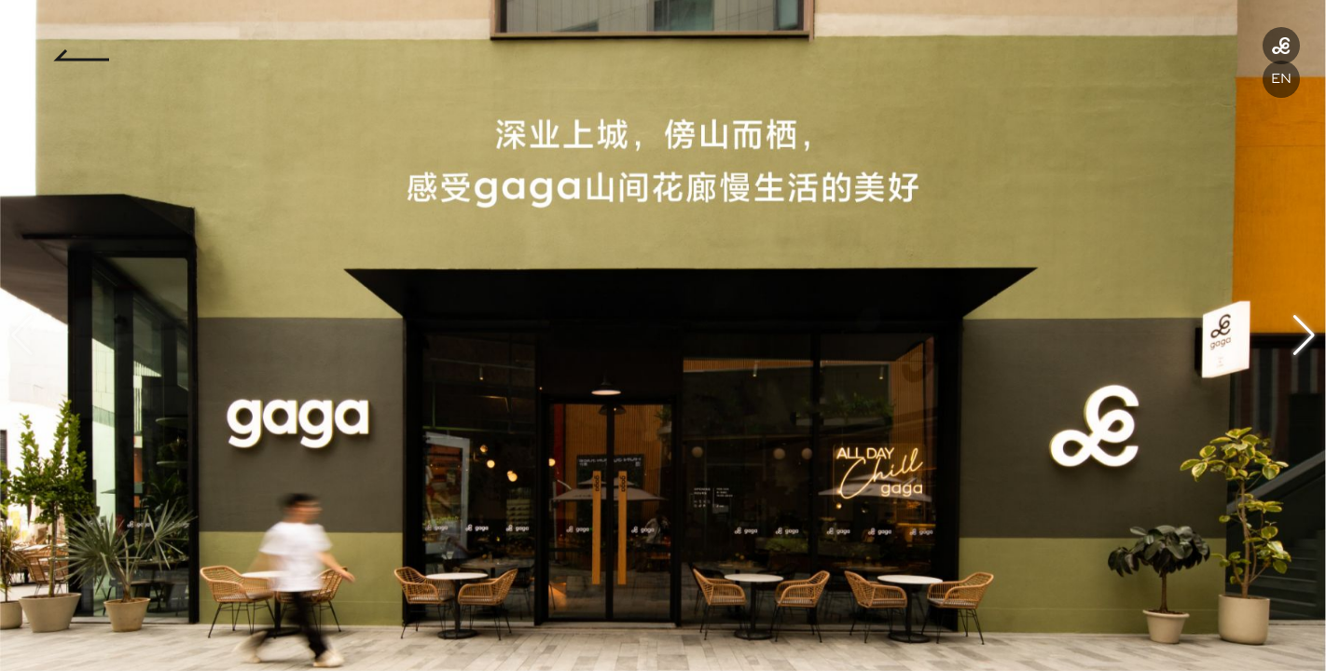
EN (1281, 79)
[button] (1304, 335)
